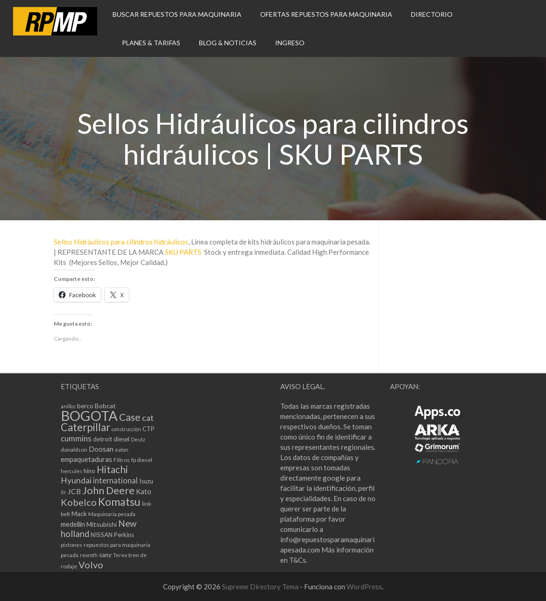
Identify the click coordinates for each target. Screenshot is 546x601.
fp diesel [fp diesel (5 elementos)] (141, 459)
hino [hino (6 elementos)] (89, 471)
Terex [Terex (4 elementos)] (120, 555)
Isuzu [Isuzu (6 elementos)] (146, 481)
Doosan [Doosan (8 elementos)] (101, 449)
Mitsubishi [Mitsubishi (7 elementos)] (101, 524)
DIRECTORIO (432, 14)
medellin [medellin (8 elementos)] (73, 524)
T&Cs (297, 560)
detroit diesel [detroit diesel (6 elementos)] (111, 439)
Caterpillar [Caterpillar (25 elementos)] (85, 427)
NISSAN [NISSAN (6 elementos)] (102, 534)
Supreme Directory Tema (261, 586)
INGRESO (290, 43)
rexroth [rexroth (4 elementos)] (89, 555)
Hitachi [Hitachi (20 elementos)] (112, 469)
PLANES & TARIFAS (151, 43)
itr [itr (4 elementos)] (63, 492)
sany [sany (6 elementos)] (105, 555)
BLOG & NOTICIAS (227, 43)
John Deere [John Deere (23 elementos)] (108, 490)
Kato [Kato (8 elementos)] (143, 491)
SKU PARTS (183, 252)
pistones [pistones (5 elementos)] (71, 544)
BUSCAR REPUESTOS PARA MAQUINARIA (177, 14)
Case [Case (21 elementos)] (130, 417)
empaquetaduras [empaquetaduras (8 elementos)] (86, 459)
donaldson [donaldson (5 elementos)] (74, 449)
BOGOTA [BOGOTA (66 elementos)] (89, 415)
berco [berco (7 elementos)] (85, 406)
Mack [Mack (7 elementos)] (79, 513)
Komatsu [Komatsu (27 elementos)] (119, 501)
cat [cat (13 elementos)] (148, 417)
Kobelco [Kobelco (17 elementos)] (79, 502)
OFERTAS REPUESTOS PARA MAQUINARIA (326, 14)
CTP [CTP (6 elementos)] (148, 429)
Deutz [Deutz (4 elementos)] (138, 439)
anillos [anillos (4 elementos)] (68, 406)
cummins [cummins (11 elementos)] (76, 438)
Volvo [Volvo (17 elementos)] (90, 564)
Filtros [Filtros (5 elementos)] (121, 459)
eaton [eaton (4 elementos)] (121, 450)
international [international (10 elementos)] (115, 480)
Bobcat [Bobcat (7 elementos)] (105, 406)
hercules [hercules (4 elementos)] (71, 471)
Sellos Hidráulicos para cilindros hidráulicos (121, 242)
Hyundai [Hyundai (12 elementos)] (76, 480)
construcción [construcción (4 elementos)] (126, 429)
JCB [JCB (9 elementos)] (74, 491)
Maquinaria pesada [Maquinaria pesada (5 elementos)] (111, 513)
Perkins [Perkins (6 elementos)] (124, 534)
